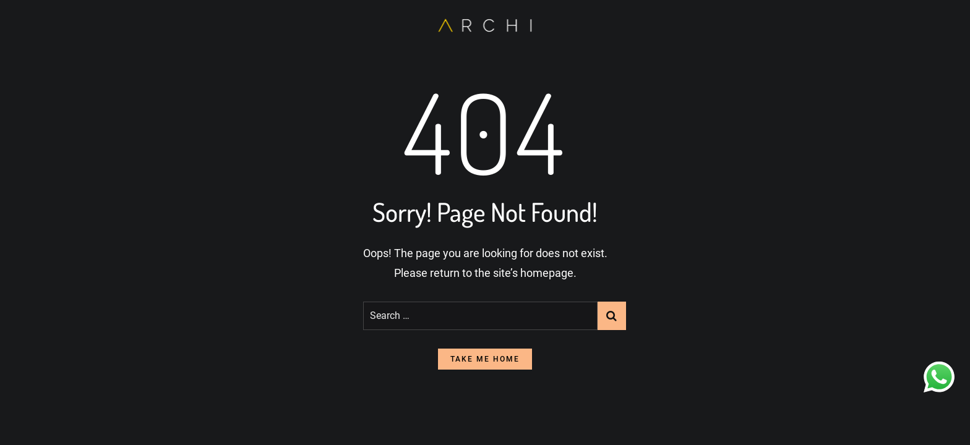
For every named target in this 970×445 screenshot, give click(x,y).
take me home (485, 359)
